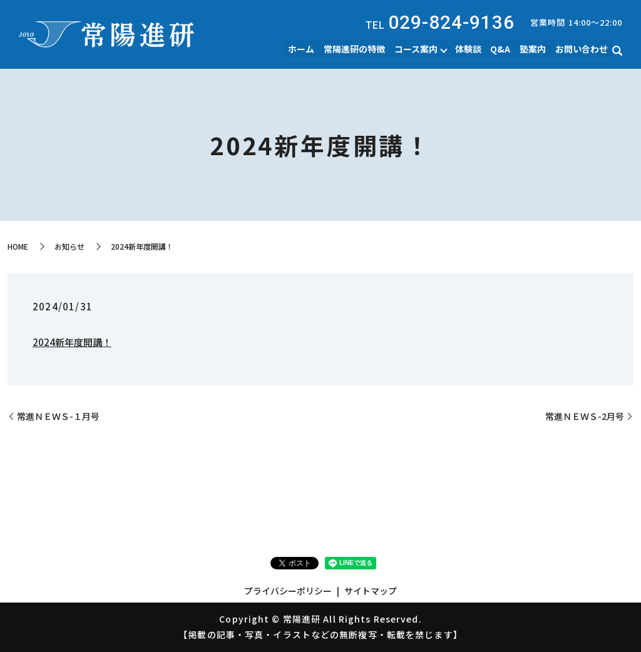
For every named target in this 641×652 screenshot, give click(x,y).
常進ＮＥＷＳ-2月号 (584, 416)
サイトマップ (370, 590)
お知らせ (69, 246)
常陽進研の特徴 (356, 49)
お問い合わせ (581, 49)
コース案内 (417, 49)
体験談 (469, 49)
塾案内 (533, 49)
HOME (18, 246)
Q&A (501, 49)
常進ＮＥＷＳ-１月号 (58, 416)
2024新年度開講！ (72, 342)
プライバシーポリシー (288, 590)
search (617, 51)
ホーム (303, 49)
